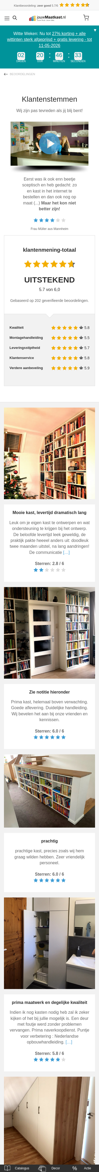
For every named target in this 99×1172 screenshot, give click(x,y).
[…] (66, 552)
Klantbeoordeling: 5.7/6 (36, 5)
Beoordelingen (22, 74)
